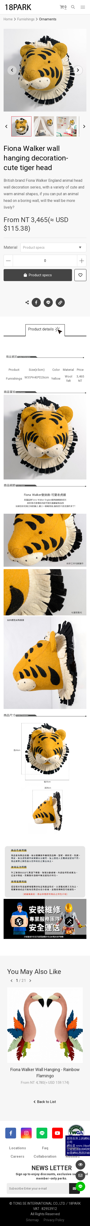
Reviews (73, 1156)
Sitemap (32, 1220)
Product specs (52, 247)
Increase (81, 261)
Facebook (36, 302)
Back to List (46, 1102)
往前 (11, 981)
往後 (30, 981)
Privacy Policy (54, 1220)
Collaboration (45, 1156)
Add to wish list (80, 275)
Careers (17, 1156)
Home (8, 19)
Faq (45, 1148)
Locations (17, 1148)
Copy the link (60, 301)
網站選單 (83, 7)
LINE (48, 302)
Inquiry (72, 1148)
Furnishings (26, 19)
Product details (41, 329)
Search (73, 7)
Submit (74, 1188)
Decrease (8, 261)
